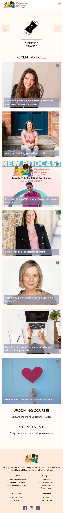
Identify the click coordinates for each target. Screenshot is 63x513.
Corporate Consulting (17, 482)
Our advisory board (46, 482)
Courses (46, 497)
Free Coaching (46, 500)
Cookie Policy (46, 485)
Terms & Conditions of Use (16, 485)
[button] (5, 28)
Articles (16, 500)
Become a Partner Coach (16, 479)
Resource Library (16, 497)
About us (46, 479)
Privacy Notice (46, 488)
